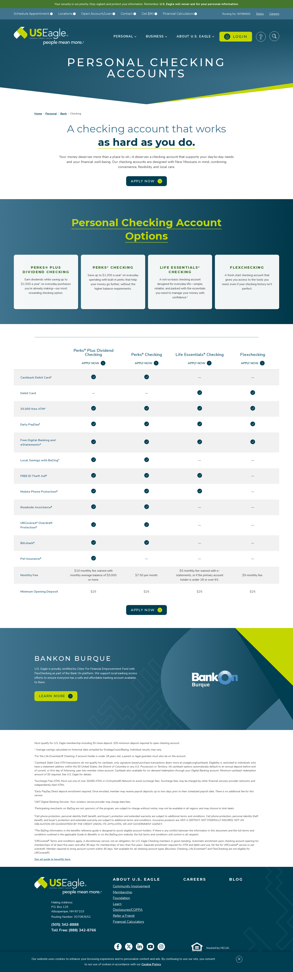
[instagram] (161, 946)
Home (38, 113)
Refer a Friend (124, 916)
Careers (274, 13)
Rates (260, 13)
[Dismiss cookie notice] (239, 959)
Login (235, 37)
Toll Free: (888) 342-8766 (73, 930)
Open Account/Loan (98, 13)
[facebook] (118, 946)
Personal (51, 113)
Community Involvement (131, 886)
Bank (63, 113)
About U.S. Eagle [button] (196, 36)
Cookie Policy (151, 964)
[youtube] (150, 946)
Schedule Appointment (33, 13)
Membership (122, 892)
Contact (128, 13)
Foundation (121, 898)
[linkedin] (139, 946)
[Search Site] (274, 36)
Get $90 (149, 13)
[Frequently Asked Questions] (261, 37)
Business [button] (157, 36)
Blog (236, 879)
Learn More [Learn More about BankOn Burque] (56, 696)
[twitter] (128, 946)
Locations (67, 13)
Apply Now (93, 363)
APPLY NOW (146, 181)
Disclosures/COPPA (128, 910)
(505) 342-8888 (65, 925)
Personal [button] (125, 36)
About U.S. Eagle (136, 879)
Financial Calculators (180, 13)
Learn (117, 904)
